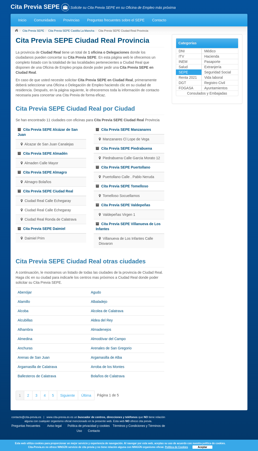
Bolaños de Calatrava (107, 376)
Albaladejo (99, 302)
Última (86, 395)
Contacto (159, 20)
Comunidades (45, 20)
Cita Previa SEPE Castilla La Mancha (71, 30)
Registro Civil (214, 83)
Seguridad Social (217, 72)
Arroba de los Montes (107, 367)
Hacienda (211, 56)
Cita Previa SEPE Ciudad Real (48, 191)
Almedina (25, 339)
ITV (181, 56)
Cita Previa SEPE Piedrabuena (126, 148)
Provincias (71, 20)
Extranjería (212, 67)
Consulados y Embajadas (207, 93)
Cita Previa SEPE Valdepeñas (125, 205)
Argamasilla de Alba (106, 357)
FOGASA (186, 88)
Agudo (96, 292)
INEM (183, 62)
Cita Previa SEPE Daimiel (44, 229)
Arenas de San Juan (34, 357)
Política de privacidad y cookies (89, 426)
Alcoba (23, 311)
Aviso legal (54, 426)
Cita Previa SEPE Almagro (45, 172)
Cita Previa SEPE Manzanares (126, 130)
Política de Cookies (176, 447)
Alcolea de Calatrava (107, 311)
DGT (182, 83)
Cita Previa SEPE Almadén (45, 153)
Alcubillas (25, 320)
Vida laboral (213, 77)
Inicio (22, 20)
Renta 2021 (188, 77)
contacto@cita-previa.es (26, 417)
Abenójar (25, 292)
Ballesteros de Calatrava (37, 376)
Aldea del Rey (102, 320)
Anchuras (25, 348)
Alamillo (24, 302)
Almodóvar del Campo (108, 339)
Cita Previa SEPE (33, 30)
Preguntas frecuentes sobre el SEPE (116, 20)
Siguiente (67, 395)
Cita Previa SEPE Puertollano (125, 167)
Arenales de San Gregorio (111, 348)
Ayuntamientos (216, 88)
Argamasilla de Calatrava (37, 367)
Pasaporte (212, 62)
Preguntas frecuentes (26, 426)
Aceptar (202, 447)
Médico (210, 51)
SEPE (183, 72)
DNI (182, 51)
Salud (183, 67)
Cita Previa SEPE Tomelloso (124, 186)
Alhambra (25, 329)
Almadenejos (101, 329)
